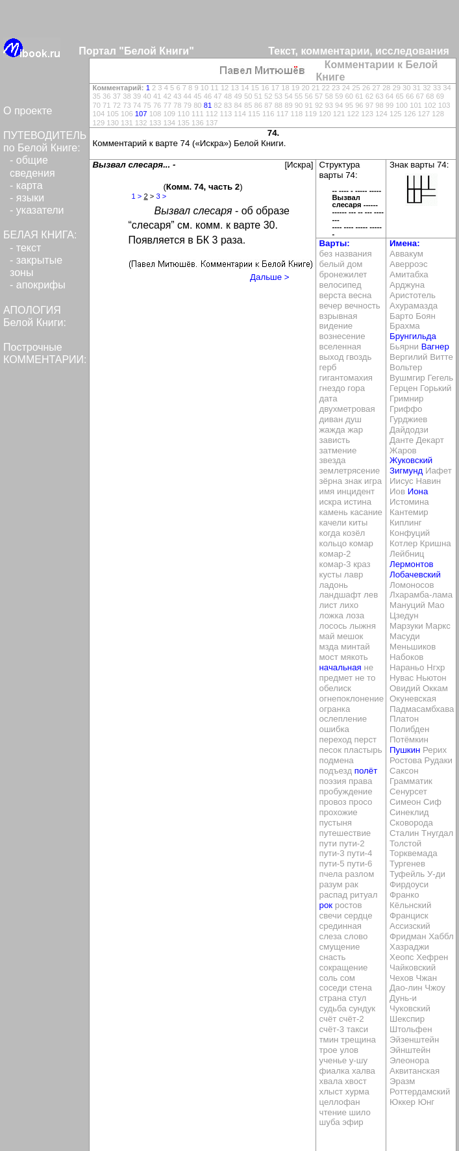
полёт (365, 771)
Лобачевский (415, 574)
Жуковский (411, 460)
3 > (161, 196)
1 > (137, 196)
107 (141, 114)
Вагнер (435, 346)
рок (326, 905)
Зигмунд (406, 470)
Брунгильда (413, 336)
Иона (418, 491)
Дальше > (269, 277)
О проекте (27, 110)
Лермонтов (412, 564)
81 (208, 105)
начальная (340, 667)
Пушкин (405, 750)
